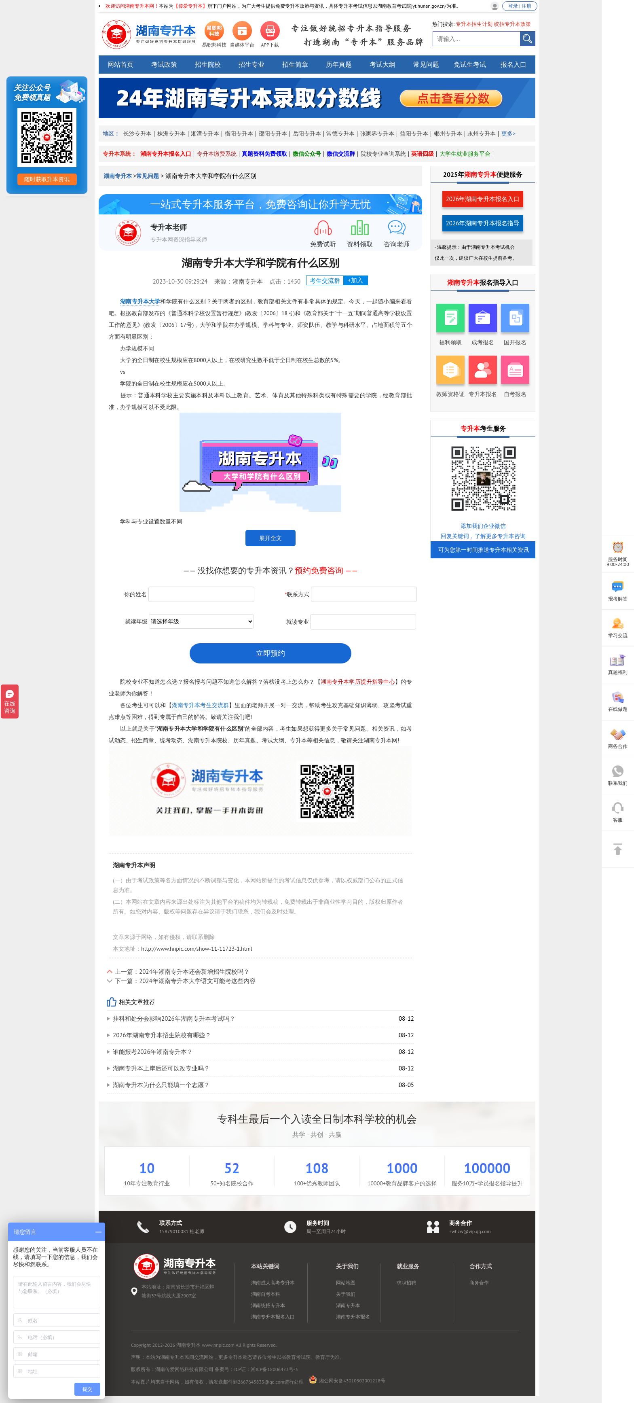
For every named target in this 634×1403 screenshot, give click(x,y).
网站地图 (345, 1283)
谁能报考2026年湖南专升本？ (153, 1051)
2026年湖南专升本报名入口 (483, 199)
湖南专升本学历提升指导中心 (358, 681)
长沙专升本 (137, 133)
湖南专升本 (118, 176)
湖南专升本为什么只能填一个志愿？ (161, 1085)
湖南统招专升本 (268, 1305)
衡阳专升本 (239, 133)
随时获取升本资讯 (47, 179)
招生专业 (251, 64)
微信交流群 (341, 153)
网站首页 (120, 64)
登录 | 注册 (519, 6)
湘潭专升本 (205, 133)
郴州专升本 (448, 133)
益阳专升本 (414, 133)
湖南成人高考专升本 (273, 1283)
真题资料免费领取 (264, 153)
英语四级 (422, 153)
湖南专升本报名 (353, 1317)
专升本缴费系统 (217, 153)
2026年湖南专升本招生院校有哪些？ (162, 1035)
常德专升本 (340, 133)
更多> (508, 133)
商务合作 (479, 1283)
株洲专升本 (171, 133)
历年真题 (339, 64)
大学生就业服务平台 (465, 153)
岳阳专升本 (307, 133)
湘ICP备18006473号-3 (274, 1369)
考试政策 (164, 64)
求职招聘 (406, 1283)
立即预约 (270, 653)
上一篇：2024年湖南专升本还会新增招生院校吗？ (182, 971)
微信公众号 (307, 153)
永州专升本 (481, 133)
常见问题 (426, 64)
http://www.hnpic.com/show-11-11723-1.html (196, 948)
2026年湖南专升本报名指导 (483, 223)
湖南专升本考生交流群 (200, 705)
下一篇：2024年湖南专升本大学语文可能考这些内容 (185, 981)
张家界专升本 (377, 133)
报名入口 (513, 64)
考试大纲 (382, 64)
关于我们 (345, 1294)
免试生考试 (470, 64)
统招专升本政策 (512, 24)
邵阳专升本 (273, 133)
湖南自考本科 (265, 1294)
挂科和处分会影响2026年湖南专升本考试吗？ (174, 1018)
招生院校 (208, 64)
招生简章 (295, 64)
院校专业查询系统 (383, 153)
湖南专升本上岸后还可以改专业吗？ (161, 1068)
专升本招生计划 (474, 24)
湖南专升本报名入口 (165, 153)
